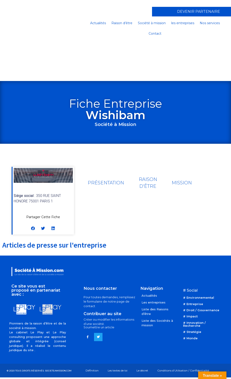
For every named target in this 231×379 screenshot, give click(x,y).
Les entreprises (153, 302)
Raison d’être (121, 23)
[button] (33, 228)
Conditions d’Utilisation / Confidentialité (183, 370)
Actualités (98, 23)
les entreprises (182, 23)
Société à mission (152, 23)
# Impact (190, 316)
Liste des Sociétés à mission (157, 323)
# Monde (190, 338)
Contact (155, 33)
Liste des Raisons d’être (155, 311)
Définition (92, 370)
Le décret (142, 370)
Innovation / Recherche (194, 324)
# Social (190, 290)
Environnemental (200, 297)
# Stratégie (192, 332)
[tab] (106, 183)
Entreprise (194, 304)
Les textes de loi (117, 370)
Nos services (210, 23)
